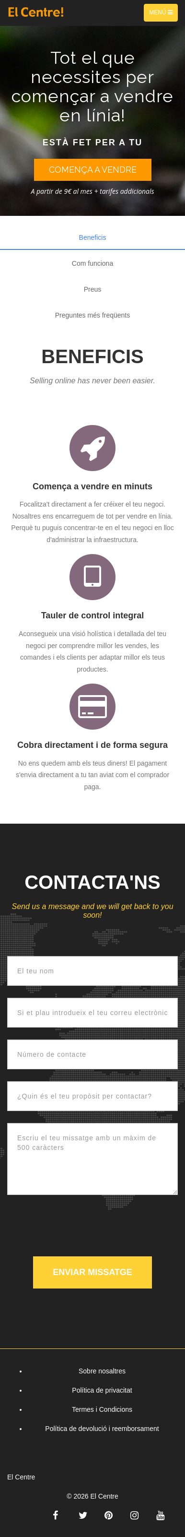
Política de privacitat (102, 1390)
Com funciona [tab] (92, 263)
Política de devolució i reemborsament (102, 1428)
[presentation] (80, 1225)
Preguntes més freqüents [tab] (92, 315)
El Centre (104, 1496)
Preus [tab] (93, 289)
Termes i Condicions (102, 1409)
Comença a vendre (93, 170)
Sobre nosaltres (102, 1371)
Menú (163, 15)
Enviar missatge (92, 1272)
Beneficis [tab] (92, 237)
